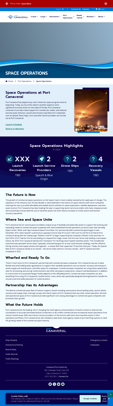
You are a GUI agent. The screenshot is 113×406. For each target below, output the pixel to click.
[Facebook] (50, 384)
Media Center (79, 16)
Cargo (42, 16)
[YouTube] (58, 384)
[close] (106, 4)
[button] (60, 9)
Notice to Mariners (15, 128)
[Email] (62, 384)
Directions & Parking (14, 345)
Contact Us (76, 9)
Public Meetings (12, 359)
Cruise (33, 16)
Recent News (11, 349)
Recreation (54, 16)
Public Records (12, 354)
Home (10, 81)
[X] (54, 384)
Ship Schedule (11, 340)
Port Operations (67, 16)
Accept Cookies (81, 398)
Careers (85, 9)
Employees (94, 345)
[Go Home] (17, 16)
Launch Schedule (14, 124)
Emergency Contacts (98, 340)
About (100, 16)
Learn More (26, 3)
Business (90, 16)
